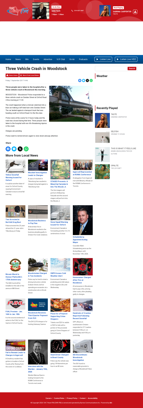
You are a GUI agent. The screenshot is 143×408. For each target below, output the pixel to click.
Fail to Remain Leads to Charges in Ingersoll (15, 347)
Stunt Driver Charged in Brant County (60, 348)
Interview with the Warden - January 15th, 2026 (38, 356)
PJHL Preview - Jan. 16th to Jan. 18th (15, 306)
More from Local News (31, 75)
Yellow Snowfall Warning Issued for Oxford (15, 170)
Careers (49, 398)
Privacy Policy (72, 398)
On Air (72, 59)
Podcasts (83, 59)
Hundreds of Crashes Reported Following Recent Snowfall (83, 309)
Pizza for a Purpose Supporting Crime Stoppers (60, 309)
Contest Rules (59, 398)
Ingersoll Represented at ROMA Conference (83, 168)
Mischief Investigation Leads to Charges (38, 168)
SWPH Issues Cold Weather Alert (60, 267)
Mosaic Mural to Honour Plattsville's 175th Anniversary (15, 269)
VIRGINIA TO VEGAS (118, 134)
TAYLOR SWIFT (116, 168)
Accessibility (92, 398)
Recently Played (107, 108)
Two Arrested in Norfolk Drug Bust (15, 214)
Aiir (111, 403)
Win (27, 59)
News (18, 59)
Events (36, 59)
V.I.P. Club (61, 59)
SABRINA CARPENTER (122, 12)
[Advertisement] (71, 38)
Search (132, 68)
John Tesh (56, 11)
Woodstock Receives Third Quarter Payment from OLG (38, 308)
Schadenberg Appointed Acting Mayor (83, 224)
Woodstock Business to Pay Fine (38, 214)
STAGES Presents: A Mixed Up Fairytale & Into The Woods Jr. (60, 174)
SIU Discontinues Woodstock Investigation (83, 350)
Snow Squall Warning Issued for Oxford (60, 215)
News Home (13, 75)
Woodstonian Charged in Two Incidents (38, 267)
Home (8, 59)
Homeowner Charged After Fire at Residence (83, 271)
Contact (83, 398)
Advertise (48, 59)
